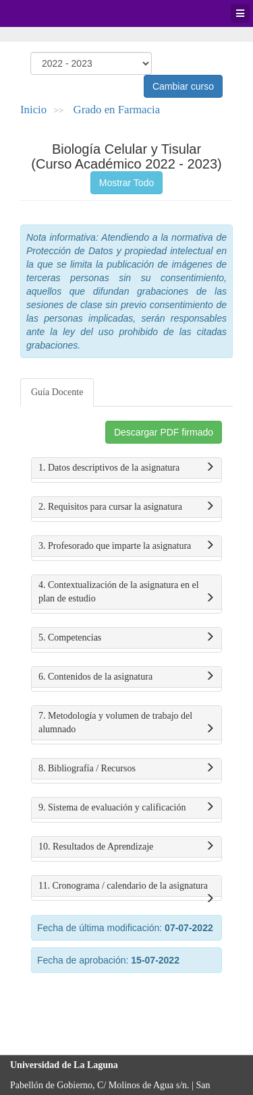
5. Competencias (126, 638)
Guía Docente (57, 392)
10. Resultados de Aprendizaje (126, 847)
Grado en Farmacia (117, 109)
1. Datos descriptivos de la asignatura (126, 468)
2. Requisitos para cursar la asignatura (126, 507)
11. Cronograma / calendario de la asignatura (126, 889)
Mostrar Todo (126, 182)
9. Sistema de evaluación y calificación (126, 808)
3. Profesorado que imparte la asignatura (126, 546)
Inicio (33, 109)
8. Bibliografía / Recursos (126, 768)
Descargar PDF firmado (163, 432)
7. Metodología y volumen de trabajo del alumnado (126, 723)
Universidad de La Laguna (47, 13)
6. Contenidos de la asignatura (126, 677)
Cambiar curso (183, 86)
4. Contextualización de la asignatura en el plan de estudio (126, 592)
